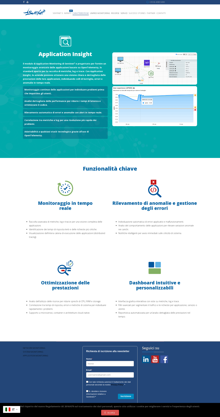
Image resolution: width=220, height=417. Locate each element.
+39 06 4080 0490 (157, 2)
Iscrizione (126, 396)
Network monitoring (34, 348)
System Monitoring (33, 351)
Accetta (111, 412)
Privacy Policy (117, 385)
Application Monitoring (35, 355)
